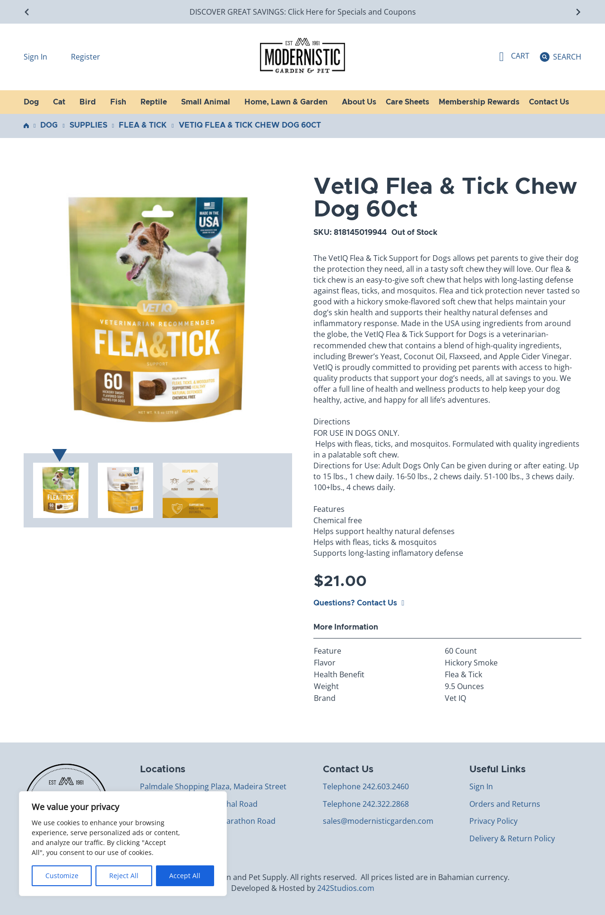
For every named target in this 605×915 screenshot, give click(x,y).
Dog (49, 125)
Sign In (36, 57)
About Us (359, 102)
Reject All (123, 875)
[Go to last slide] (27, 12)
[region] (123, 843)
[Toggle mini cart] (514, 57)
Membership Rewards (479, 102)
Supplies (88, 125)
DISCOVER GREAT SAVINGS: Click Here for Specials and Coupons (303, 12)
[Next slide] (577, 12)
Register (85, 57)
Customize (61, 875)
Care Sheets (407, 102)
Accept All (184, 875)
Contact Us (549, 102)
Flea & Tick (143, 125)
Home (26, 125)
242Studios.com (345, 888)
